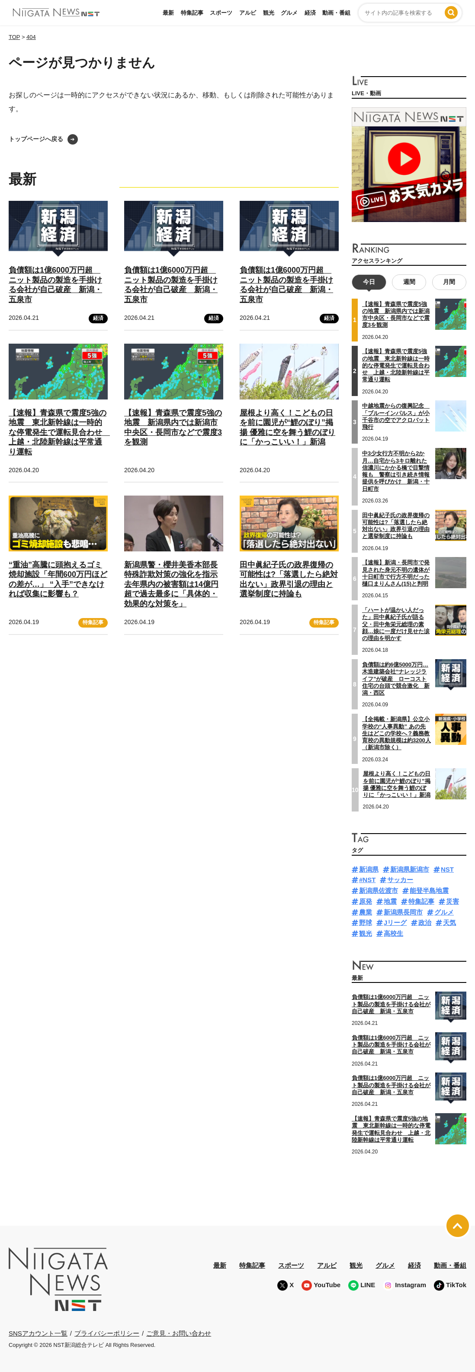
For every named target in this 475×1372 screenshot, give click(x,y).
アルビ (247, 13)
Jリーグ (395, 922)
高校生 (393, 933)
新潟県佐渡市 (378, 890)
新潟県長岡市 (403, 912)
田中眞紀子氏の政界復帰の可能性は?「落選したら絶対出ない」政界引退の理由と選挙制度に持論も (396, 525)
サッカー (400, 879)
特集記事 (192, 13)
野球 (365, 922)
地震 (390, 901)
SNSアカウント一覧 (38, 1333)
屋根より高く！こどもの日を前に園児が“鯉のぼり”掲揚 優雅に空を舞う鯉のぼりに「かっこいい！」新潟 (396, 784)
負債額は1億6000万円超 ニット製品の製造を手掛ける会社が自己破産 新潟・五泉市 (391, 1004)
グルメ (289, 13)
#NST (367, 879)
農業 (365, 912)
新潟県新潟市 (409, 869)
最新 (168, 13)
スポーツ (221, 13)
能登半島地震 (429, 890)
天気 (449, 922)
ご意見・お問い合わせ (178, 1333)
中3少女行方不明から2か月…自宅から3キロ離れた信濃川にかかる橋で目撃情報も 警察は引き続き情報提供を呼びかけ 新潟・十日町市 (396, 471)
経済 (310, 13)
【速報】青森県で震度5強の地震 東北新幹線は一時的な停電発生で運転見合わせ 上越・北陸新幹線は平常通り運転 (59, 432)
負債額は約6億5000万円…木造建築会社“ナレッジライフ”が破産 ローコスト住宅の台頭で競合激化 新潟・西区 (396, 678)
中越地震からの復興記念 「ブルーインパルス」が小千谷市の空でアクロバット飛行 (396, 416)
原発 (365, 901)
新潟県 (369, 869)
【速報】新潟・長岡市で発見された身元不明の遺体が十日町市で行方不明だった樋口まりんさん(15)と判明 (396, 573)
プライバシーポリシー (106, 1333)
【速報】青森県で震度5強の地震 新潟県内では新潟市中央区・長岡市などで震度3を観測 (396, 315)
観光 (268, 13)
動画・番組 (336, 13)
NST (447, 869)
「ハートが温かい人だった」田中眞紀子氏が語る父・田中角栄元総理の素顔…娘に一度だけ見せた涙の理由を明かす (396, 624)
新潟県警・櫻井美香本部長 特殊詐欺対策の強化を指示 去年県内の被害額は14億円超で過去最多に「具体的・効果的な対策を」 (171, 584)
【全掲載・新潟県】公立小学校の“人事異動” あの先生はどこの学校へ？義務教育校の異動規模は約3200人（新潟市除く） (396, 733)
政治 (424, 922)
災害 (452, 901)
